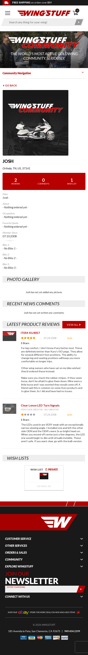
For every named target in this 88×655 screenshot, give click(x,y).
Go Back (10, 85)
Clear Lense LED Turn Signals (40, 405)
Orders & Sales (16, 552)
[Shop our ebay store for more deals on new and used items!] (44, 612)
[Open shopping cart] (79, 13)
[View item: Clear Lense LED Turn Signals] (9, 409)
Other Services (16, 545)
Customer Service (18, 538)
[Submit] (81, 589)
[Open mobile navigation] (8, 13)
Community (13, 559)
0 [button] (77, 10)
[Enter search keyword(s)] (39, 22)
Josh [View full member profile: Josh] (69, 338)
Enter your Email (16, 587)
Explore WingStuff (19, 566)
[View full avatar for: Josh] (44, 123)
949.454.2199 (72, 631)
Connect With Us (17, 596)
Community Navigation (17, 73)
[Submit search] (79, 22)
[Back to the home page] (44, 12)
